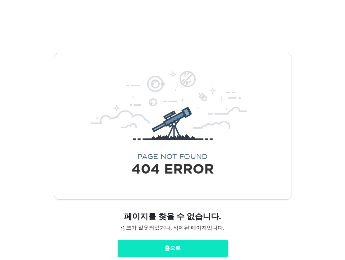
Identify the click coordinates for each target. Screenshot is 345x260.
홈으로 (172, 248)
